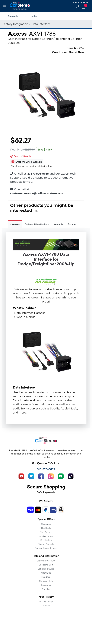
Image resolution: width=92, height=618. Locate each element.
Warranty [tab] (58, 224)
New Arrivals (46, 532)
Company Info (46, 581)
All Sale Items (46, 536)
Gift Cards (46, 573)
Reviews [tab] (72, 224)
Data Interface (41, 24)
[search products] (46, 16)
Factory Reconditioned (46, 548)
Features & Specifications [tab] (37, 224)
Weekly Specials (46, 544)
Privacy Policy (46, 601)
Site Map (46, 589)
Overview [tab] (15, 224)
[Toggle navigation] (4, 6)
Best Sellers (46, 540)
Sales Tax (46, 605)
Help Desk (46, 577)
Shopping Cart (46, 565)
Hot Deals (46, 528)
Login (77, 7)
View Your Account (46, 561)
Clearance (46, 524)
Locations (46, 585)
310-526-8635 (80, 2)
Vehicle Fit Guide (46, 569)
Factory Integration (15, 24)
